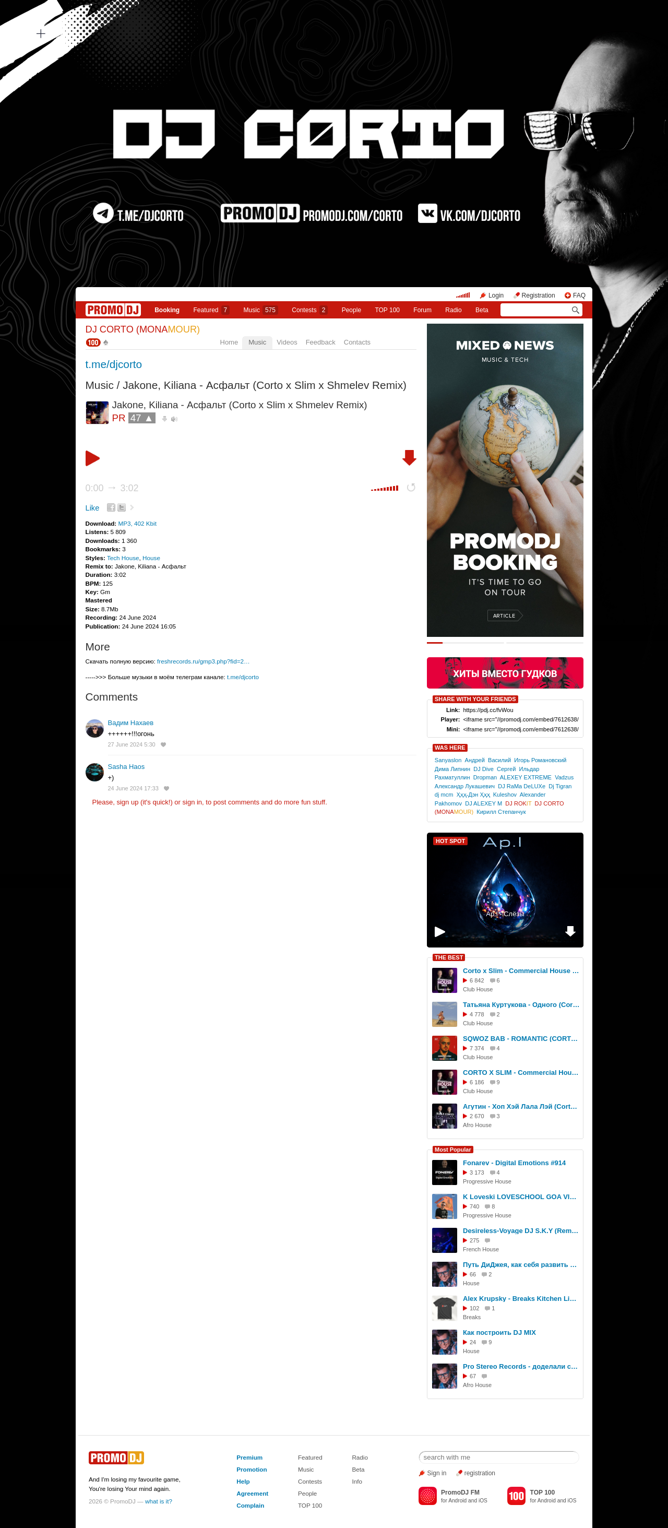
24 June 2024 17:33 (133, 788)
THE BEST (449, 957)
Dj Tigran (559, 786)
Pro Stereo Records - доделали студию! (521, 1366)
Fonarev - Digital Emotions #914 (514, 1162)
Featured (212, 310)
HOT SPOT (450, 841)
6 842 (477, 980)
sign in (192, 802)
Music (261, 310)
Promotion (251, 1469)
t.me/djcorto (114, 364)
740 (474, 1206)
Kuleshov (505, 794)
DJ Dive (483, 769)
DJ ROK (518, 803)
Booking (167, 310)
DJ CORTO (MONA (143, 329)
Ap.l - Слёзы (505, 914)
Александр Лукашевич (465, 786)
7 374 (477, 1048)
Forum (422, 310)
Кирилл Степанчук (501, 812)
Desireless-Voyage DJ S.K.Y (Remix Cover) (521, 1230)
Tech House (123, 557)
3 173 (477, 1172)
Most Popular (453, 1149)
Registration (538, 295)
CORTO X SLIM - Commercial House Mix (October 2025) (521, 1072)
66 (473, 1274)
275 (474, 1240)
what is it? (158, 1501)
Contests (310, 1481)
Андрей (475, 760)
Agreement (252, 1493)
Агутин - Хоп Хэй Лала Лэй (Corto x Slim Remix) (521, 1106)
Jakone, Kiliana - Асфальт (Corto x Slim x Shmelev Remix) (265, 385)
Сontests (310, 310)
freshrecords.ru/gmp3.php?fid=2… (203, 661)
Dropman (485, 777)
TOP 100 (387, 310)
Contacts (357, 342)
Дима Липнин (452, 769)
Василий (499, 760)
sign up (127, 802)
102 (474, 1308)
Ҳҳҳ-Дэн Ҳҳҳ (473, 794)
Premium (249, 1457)
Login (496, 295)
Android (457, 1500)
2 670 (477, 1116)
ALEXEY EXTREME (526, 777)
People (351, 310)
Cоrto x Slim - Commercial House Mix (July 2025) (521, 970)
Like (93, 508)
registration (479, 1473)
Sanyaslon (448, 760)
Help (242, 1481)
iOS (483, 1500)
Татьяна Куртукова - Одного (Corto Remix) (521, 1004)
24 (473, 1342)
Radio (453, 310)
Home (229, 342)
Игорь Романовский (540, 760)
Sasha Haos (126, 766)
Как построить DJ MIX (499, 1332)
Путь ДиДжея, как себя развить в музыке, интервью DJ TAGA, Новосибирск (521, 1264)
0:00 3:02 (112, 488)
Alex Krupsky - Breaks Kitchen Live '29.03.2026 (521, 1298)
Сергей (506, 769)
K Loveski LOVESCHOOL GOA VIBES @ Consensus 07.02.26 (521, 1196)
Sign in (437, 1473)
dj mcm (444, 794)
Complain (250, 1505)
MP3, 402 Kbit (137, 523)
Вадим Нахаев (131, 722)
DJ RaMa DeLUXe (521, 786)
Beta (481, 310)
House (151, 557)
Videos (287, 342)
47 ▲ (142, 417)
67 (473, 1376)
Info (357, 1481)
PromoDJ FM (460, 1492)
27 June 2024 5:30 (132, 744)
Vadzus (564, 777)
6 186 (477, 1082)
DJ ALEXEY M (483, 803)
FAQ (579, 295)
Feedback (321, 342)
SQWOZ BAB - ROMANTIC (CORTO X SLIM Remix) (521, 1038)
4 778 (477, 1014)
